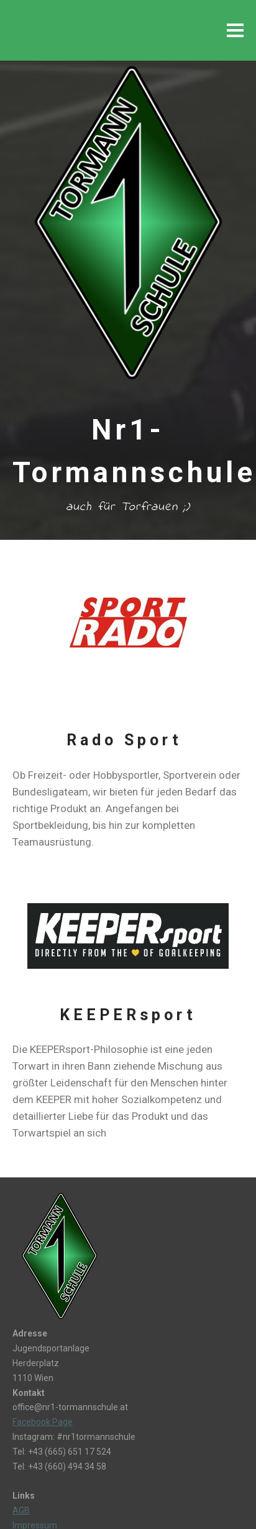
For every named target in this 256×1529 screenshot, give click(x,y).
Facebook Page (42, 1422)
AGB (21, 1510)
